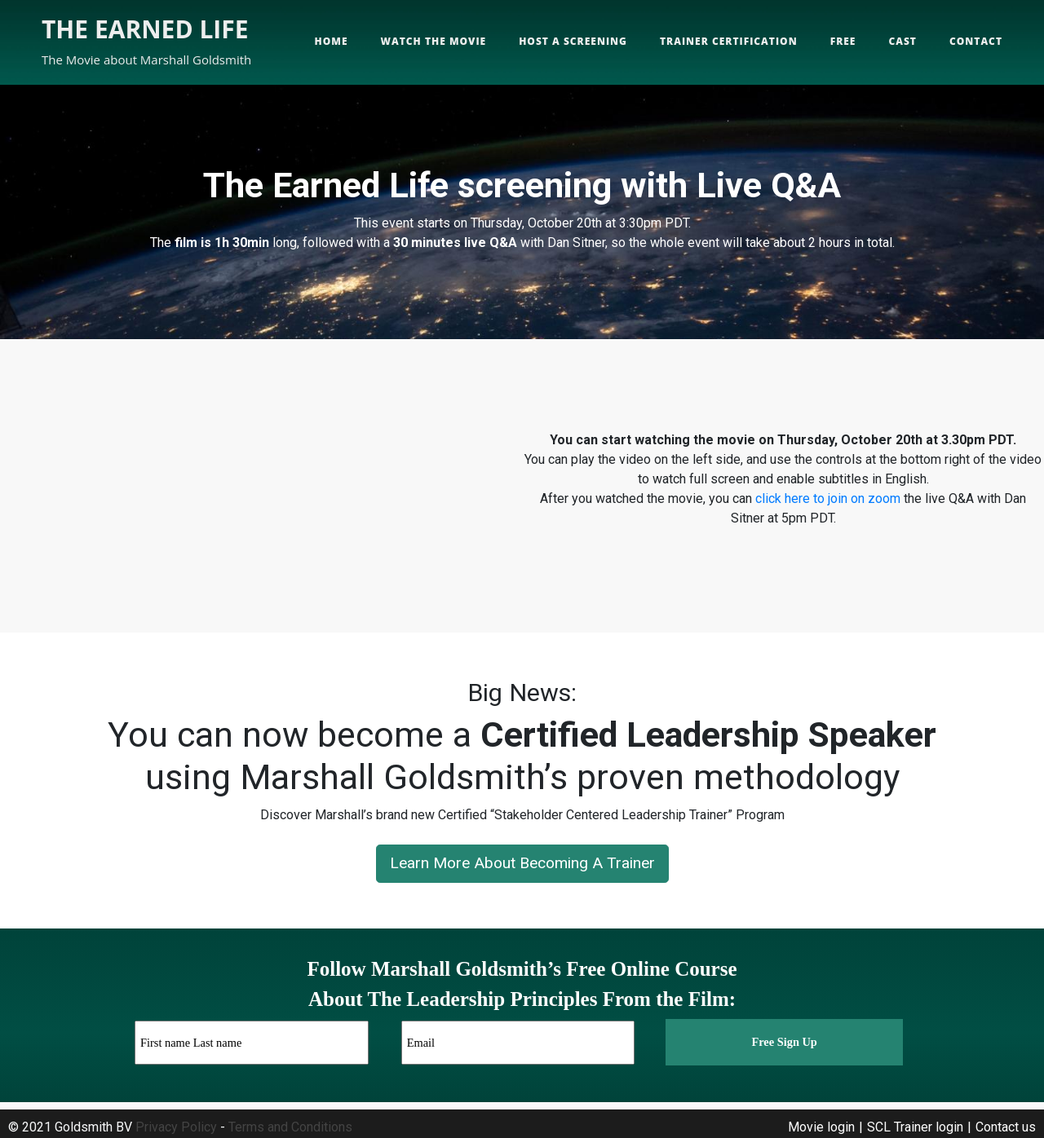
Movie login (821, 1127)
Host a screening (573, 41)
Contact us (1005, 1127)
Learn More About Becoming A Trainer (522, 863)
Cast (902, 41)
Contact (975, 41)
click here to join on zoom (827, 498)
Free (843, 41)
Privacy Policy (176, 1127)
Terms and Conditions (290, 1127)
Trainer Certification (729, 41)
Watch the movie (434, 41)
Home (331, 41)
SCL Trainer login (915, 1127)
